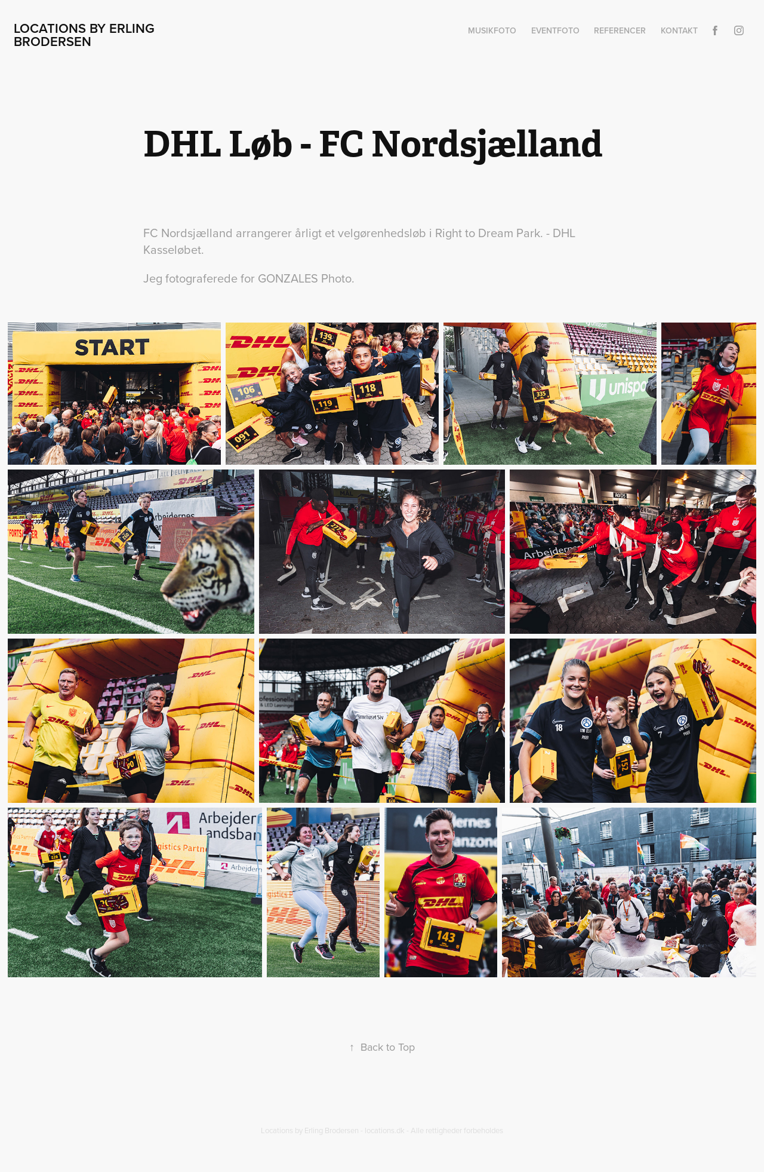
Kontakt (679, 30)
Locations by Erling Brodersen (86, 35)
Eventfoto (555, 30)
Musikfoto (492, 30)
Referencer (620, 30)
